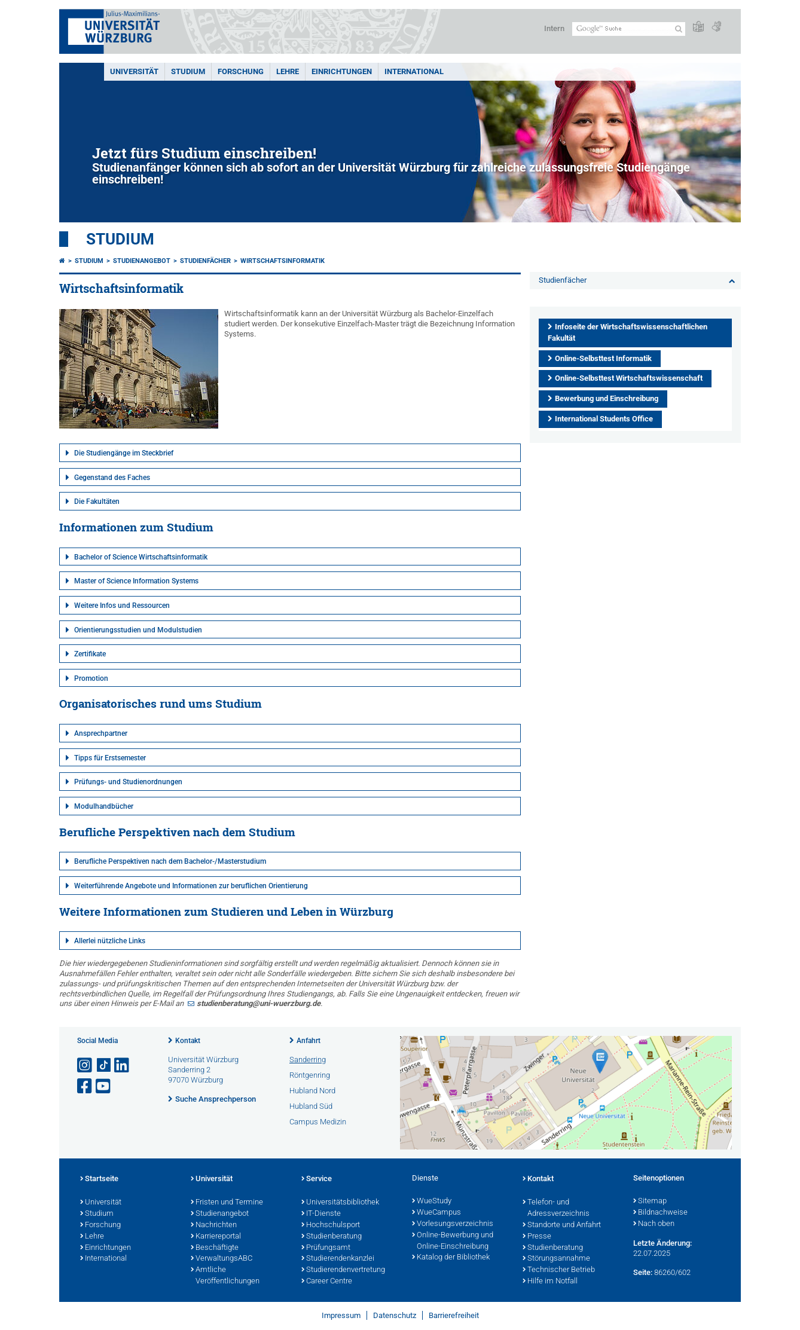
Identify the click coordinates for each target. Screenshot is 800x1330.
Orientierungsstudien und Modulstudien (138, 630)
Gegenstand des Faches (112, 477)
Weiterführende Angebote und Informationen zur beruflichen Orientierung (191, 886)
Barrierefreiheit (454, 1315)
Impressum (341, 1315)
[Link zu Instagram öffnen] (85, 1065)
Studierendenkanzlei (337, 1258)
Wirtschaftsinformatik (282, 261)
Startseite (99, 1179)
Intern (554, 28)
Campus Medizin (317, 1121)
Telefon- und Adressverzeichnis (556, 1208)
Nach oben (653, 1224)
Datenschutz (394, 1315)
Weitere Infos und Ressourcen (122, 605)
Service (316, 1179)
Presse (537, 1236)
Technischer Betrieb (559, 1270)
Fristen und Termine (227, 1202)
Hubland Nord (312, 1090)
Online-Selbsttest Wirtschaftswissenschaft (629, 378)
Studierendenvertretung (343, 1270)
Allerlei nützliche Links (109, 941)
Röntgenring (309, 1075)
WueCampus (436, 1212)
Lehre (287, 71)
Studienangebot (141, 261)
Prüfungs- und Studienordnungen (128, 782)
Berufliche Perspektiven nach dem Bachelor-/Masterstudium (170, 861)
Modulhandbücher (103, 806)
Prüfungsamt (325, 1248)
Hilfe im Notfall (550, 1281)
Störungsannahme (556, 1258)
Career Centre (326, 1281)
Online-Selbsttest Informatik (603, 358)
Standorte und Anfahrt (562, 1225)
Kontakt (187, 1041)
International (414, 71)
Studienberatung (331, 1236)
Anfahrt (308, 1041)
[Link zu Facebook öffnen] (85, 1086)
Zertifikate (90, 654)
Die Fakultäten (97, 501)
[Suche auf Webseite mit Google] (628, 29)
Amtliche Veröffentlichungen (225, 1276)
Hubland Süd (310, 1106)
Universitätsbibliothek (340, 1202)
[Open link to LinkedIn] (122, 1065)
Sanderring (307, 1059)
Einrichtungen (342, 71)
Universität (134, 71)
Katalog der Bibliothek (451, 1257)
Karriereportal (216, 1236)
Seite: (642, 1272)
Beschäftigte (215, 1248)
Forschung (241, 71)
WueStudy (431, 1201)
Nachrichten (214, 1225)
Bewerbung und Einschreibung (606, 398)
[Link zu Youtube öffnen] (104, 1086)
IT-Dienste (321, 1214)
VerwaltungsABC (221, 1258)
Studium (188, 71)
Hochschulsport (330, 1225)
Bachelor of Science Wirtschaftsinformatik (140, 557)
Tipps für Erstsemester (110, 758)
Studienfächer (205, 261)
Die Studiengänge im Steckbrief (123, 453)
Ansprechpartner (100, 733)
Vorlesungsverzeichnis (452, 1224)
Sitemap (650, 1201)
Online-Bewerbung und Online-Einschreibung (452, 1241)
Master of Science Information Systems (136, 581)
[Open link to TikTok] (104, 1065)
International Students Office (604, 418)
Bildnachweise (660, 1212)
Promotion (91, 678)
